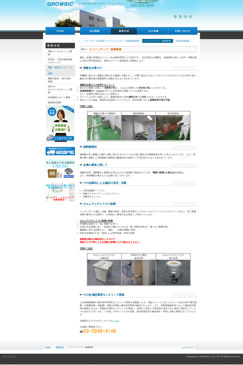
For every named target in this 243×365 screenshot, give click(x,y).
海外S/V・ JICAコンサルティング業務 (60, 89)
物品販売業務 (54, 102)
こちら (116, 320)
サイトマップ (9, 356)
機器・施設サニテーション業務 (60, 70)
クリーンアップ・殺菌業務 (157, 41)
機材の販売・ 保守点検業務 (59, 80)
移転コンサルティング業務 (60, 53)
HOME (48, 347)
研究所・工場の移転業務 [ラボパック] (60, 61)
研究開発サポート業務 (59, 97)
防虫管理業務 (182, 41)
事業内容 (60, 347)
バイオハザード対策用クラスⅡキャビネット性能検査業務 (110, 41)
